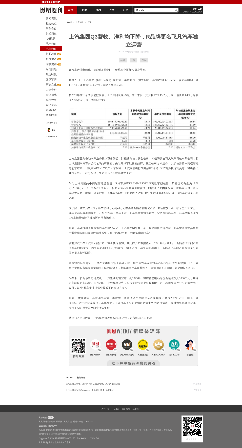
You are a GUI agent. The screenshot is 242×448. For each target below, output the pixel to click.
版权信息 (43, 426)
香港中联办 (78, 421)
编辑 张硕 (145, 52)
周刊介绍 (106, 409)
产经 (112, 10)
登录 (194, 9)
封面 (84, 10)
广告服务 (116, 409)
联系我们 (136, 409)
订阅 (125, 10)
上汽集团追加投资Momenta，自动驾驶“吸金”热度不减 (90, 390)
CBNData (89, 421)
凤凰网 (59, 421)
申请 (50, 417)
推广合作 (126, 409)
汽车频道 (80, 22)
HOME (69, 22)
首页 (70, 10)
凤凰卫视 (68, 421)
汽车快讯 (197, 390)
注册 (200, 9)
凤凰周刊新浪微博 (47, 421)
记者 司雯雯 (134, 52)
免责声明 (53, 426)
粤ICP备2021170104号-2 (88, 438)
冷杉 (98, 10)
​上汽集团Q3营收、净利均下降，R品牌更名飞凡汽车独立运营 (93, 384)
